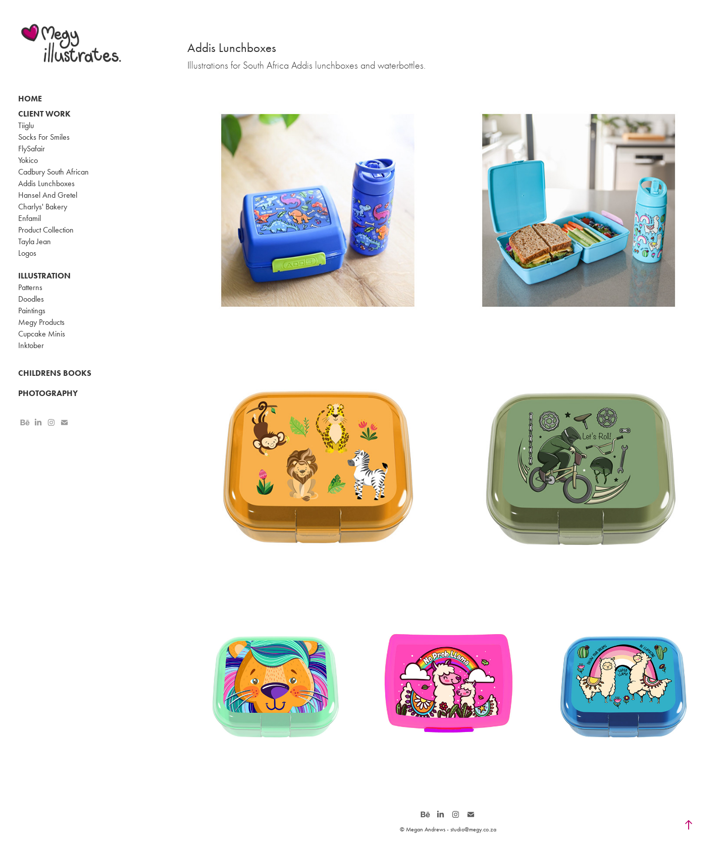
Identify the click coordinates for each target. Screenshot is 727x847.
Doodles (31, 299)
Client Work (44, 114)
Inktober (31, 345)
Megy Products (41, 322)
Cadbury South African (53, 172)
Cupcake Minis (41, 333)
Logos (27, 253)
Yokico (28, 160)
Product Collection (46, 230)
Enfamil (29, 218)
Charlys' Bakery (42, 206)
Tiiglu (26, 125)
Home (30, 98)
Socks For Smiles (44, 137)
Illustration (44, 275)
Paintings (31, 310)
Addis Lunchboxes (46, 183)
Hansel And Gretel (47, 195)
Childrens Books (54, 373)
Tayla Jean (34, 241)
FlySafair (31, 148)
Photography (48, 393)
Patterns (30, 287)
